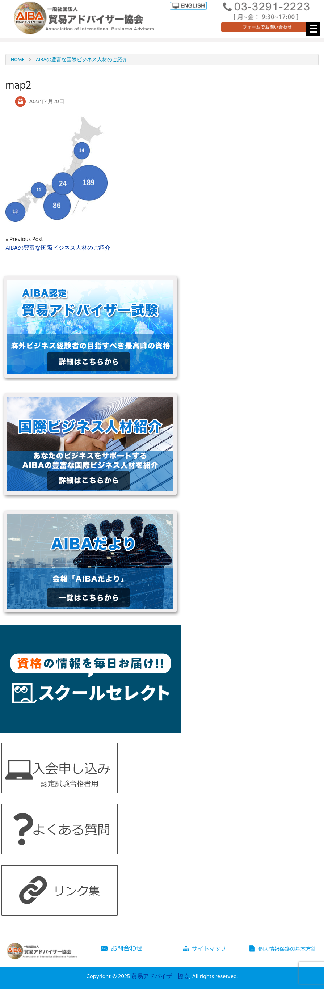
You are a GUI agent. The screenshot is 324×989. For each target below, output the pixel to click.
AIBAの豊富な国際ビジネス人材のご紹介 (57, 248)
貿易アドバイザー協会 (160, 976)
